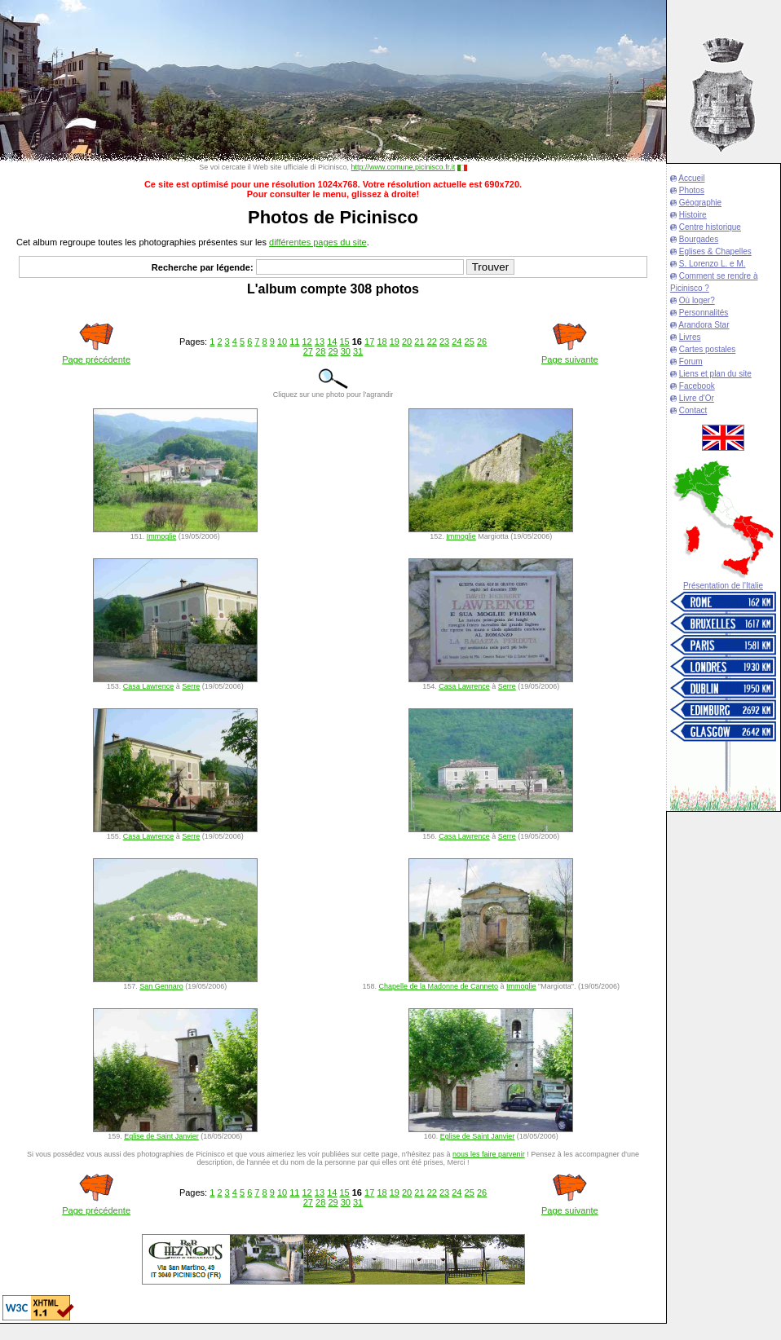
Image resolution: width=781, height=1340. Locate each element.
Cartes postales (707, 349)
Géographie (700, 202)
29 (333, 351)
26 (482, 341)
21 (419, 341)
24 (456, 341)
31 (358, 351)
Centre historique (710, 227)
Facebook (697, 385)
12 (307, 341)
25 (469, 341)
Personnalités (704, 312)
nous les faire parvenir (488, 1154)
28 (320, 351)
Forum (691, 361)
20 (407, 341)
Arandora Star (703, 324)
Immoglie (162, 536)
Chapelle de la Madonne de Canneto (438, 986)
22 (432, 341)
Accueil (691, 178)
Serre (191, 686)
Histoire (693, 214)
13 (319, 341)
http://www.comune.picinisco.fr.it (403, 167)
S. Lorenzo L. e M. (712, 263)
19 (394, 341)
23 (444, 341)
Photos (691, 190)
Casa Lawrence (148, 686)
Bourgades (698, 239)
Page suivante (569, 359)
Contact (693, 410)
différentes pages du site (318, 242)
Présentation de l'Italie (723, 585)
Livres (690, 337)
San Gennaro (161, 986)
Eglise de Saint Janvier (161, 1136)
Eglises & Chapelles (715, 251)
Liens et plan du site (715, 373)
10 (282, 341)
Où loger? (697, 300)
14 (332, 341)
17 (369, 341)
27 (308, 351)
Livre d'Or (696, 398)
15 (344, 341)
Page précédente (96, 359)
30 (346, 351)
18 (381, 341)
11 (294, 341)
